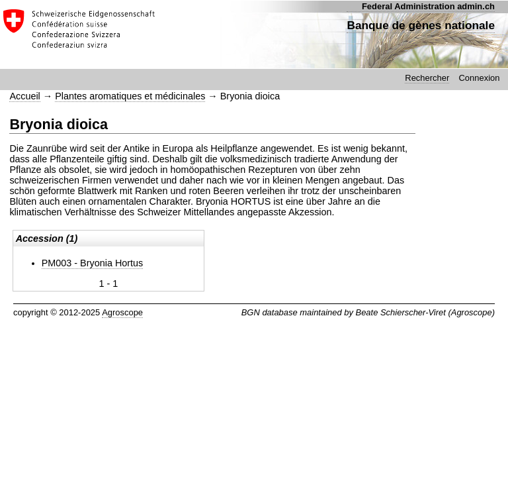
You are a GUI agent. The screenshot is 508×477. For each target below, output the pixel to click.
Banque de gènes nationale (421, 25)
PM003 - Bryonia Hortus (93, 263)
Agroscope (122, 312)
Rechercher (427, 78)
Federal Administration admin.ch (428, 6)
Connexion (478, 78)
